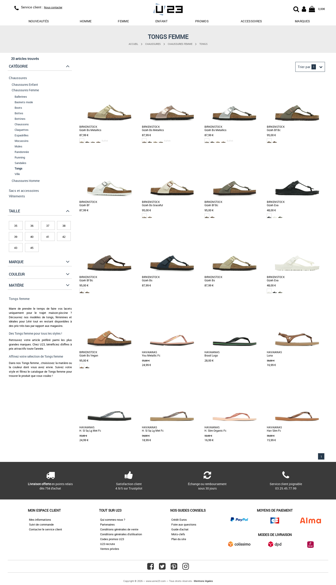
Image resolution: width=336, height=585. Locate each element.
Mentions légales (203, 581)
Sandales (20, 163)
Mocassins (22, 141)
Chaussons (22, 124)
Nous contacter (53, 7)
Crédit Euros (179, 520)
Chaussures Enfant (25, 84)
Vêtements (17, 196)
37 (47, 226)
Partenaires (107, 524)
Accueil (133, 44)
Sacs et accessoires (24, 190)
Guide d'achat (180, 529)
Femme (123, 21)
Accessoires (251, 21)
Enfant (161, 21)
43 (15, 248)
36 (31, 226)
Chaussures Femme (180, 44)
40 (31, 237)
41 (47, 237)
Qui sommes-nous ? (112, 520)
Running (20, 157)
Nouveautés (39, 21)
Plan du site (178, 539)
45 (31, 248)
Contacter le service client (45, 529)
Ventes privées (109, 549)
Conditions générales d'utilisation (121, 534)
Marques (302, 21)
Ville (17, 174)
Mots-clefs (178, 534)
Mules (18, 146)
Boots (18, 108)
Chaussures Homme (26, 181)
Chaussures (153, 44)
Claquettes (22, 130)
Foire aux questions (183, 524)
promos (202, 21)
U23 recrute (107, 544)
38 (63, 226)
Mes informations (40, 520)
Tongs (203, 44)
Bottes (19, 113)
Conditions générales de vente (119, 529)
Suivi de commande (41, 524)
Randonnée (22, 152)
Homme (86, 21)
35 (15, 226)
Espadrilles (22, 135)
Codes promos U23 (112, 539)
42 (63, 237)
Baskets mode (24, 102)
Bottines (20, 119)
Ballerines (21, 97)
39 (15, 237)
